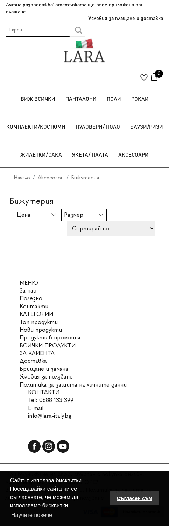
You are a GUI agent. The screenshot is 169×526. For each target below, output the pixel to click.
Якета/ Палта (90, 155)
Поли (114, 99)
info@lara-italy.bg (49, 415)
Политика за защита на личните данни (73, 384)
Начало (22, 177)
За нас (28, 290)
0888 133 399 (56, 400)
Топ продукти (39, 322)
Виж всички (38, 99)
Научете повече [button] (31, 515)
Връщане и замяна (44, 369)
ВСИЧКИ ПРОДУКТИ (48, 345)
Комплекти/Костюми (35, 127)
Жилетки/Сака (41, 155)
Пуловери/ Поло (98, 127)
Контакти (34, 306)
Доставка (33, 361)
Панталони (81, 99)
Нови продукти (41, 329)
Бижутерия (85, 177)
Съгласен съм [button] (134, 498)
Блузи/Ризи (146, 127)
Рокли (140, 99)
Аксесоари (133, 155)
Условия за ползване (46, 376)
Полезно (31, 298)
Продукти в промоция (50, 337)
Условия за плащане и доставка (125, 18)
